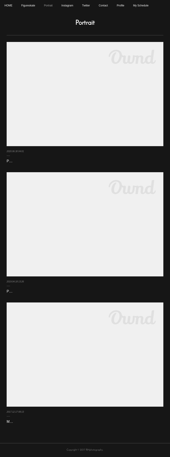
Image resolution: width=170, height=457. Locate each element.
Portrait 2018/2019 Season (28, 291)
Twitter (86, 5)
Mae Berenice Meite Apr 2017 (30, 421)
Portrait (48, 5)
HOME (8, 5)
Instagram (67, 5)
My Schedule (140, 5)
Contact (103, 5)
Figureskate (28, 5)
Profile (120, 5)
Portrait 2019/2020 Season (28, 161)
